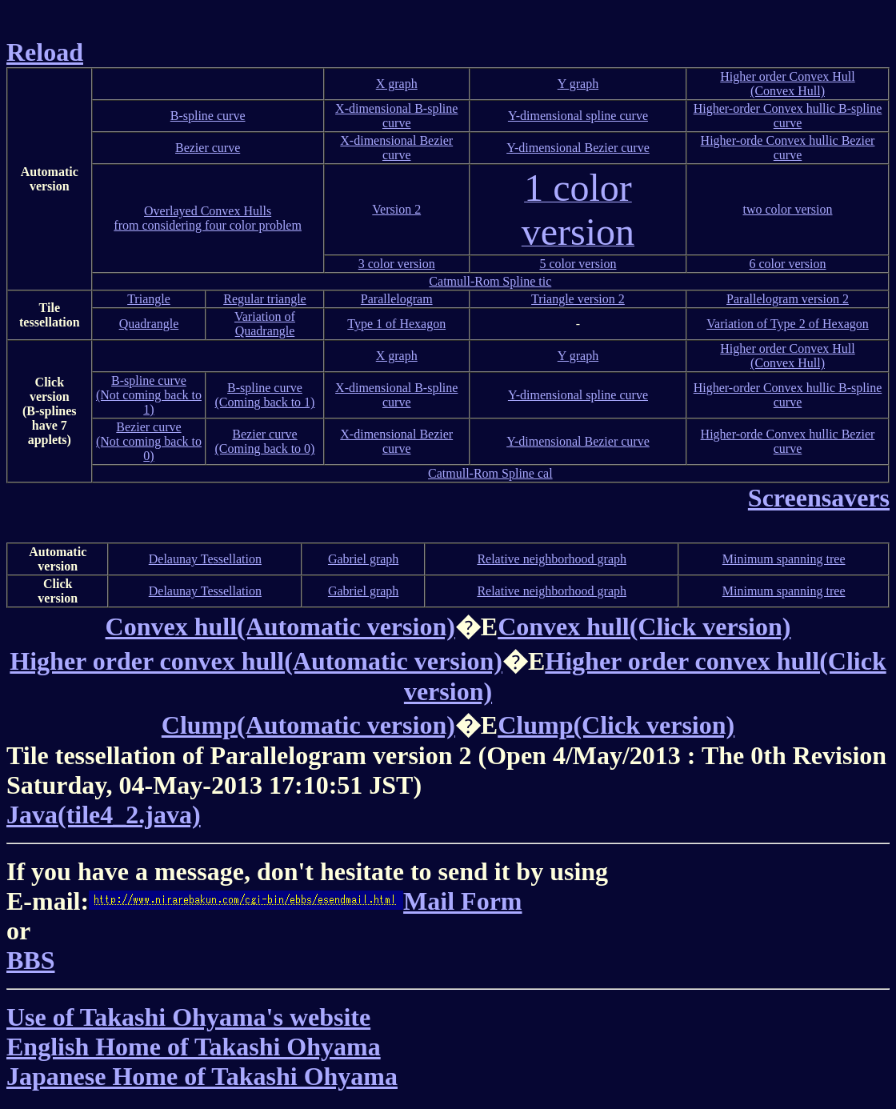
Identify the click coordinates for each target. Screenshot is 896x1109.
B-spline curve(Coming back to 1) (265, 395)
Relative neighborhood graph (551, 559)
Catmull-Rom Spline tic (490, 281)
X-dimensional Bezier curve (396, 148)
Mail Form (305, 901)
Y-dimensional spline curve (578, 115)
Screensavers (819, 497)
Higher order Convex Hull (787, 76)
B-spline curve (208, 115)
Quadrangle (149, 323)
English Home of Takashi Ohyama (193, 1046)
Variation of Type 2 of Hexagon (787, 323)
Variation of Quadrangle (264, 324)
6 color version (788, 263)
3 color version (396, 263)
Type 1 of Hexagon (396, 323)
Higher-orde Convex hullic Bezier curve (788, 148)
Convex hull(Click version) (644, 626)
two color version (788, 209)
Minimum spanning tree (784, 559)
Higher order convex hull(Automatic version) (256, 661)
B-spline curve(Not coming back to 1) (149, 395)
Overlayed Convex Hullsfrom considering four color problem (208, 218)
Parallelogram (397, 299)
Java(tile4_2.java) (103, 814)
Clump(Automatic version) (308, 725)
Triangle (148, 299)
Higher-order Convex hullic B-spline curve (788, 116)
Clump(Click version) (616, 725)
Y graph (578, 83)
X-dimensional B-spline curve (396, 116)
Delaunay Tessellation (205, 559)
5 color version (577, 263)
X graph (397, 83)
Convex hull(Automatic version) (280, 626)
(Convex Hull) (787, 91)
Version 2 (396, 209)
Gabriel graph (363, 559)
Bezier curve (207, 147)
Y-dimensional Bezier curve (578, 147)
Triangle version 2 (578, 299)
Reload (44, 52)
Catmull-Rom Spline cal (490, 473)
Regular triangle (264, 299)
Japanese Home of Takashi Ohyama (202, 1076)
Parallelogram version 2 (787, 299)
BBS (30, 960)
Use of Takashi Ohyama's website (188, 1017)
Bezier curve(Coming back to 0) (265, 441)
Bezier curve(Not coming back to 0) (149, 441)
